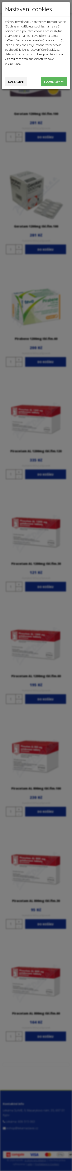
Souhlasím (54, 81)
